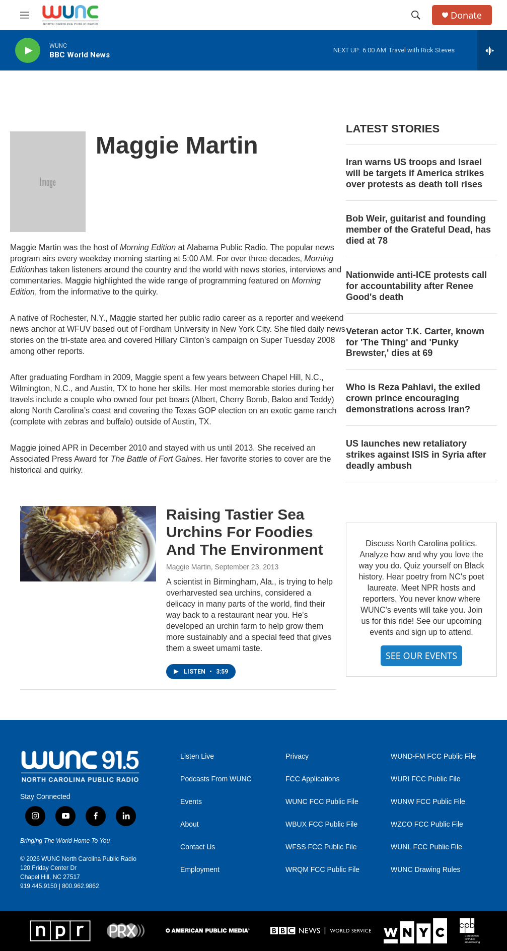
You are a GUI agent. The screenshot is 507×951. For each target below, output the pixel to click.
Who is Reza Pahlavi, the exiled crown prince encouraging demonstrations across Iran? (413, 398)
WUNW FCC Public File (428, 802)
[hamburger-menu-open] (24, 15)
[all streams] (492, 50)
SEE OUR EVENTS (421, 655)
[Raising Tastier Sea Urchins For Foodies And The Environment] (88, 543)
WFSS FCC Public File (321, 847)
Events (191, 802)
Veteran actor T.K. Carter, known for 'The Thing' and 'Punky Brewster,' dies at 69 (415, 342)
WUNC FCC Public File (321, 802)
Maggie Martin (188, 567)
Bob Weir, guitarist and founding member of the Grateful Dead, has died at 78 (418, 229)
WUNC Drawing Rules (425, 869)
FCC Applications (312, 779)
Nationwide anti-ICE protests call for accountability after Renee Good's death (416, 286)
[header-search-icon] (415, 15)
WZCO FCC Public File (427, 824)
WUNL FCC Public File (426, 847)
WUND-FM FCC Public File (433, 756)
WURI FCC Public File (425, 779)
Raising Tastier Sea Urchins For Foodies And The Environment (244, 532)
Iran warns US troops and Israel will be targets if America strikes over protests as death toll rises (415, 173)
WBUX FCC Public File (321, 824)
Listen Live (197, 756)
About (189, 824)
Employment (200, 869)
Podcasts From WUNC (216, 779)
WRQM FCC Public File (322, 869)
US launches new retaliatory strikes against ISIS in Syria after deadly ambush (416, 454)
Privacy (297, 756)
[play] (28, 50)
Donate (466, 15)
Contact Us (197, 847)
